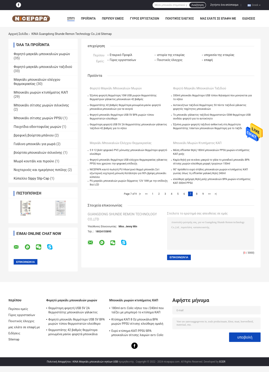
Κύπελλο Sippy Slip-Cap (31, 178)
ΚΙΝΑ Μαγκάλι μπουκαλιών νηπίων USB (95, 361)
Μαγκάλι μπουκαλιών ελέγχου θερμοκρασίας (121, 143)
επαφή (208, 60)
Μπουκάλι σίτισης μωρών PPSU (38, 118)
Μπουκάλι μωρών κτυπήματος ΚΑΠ (41, 92)
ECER (222, 361)
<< (146, 193)
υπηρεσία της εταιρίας (219, 55)
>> (209, 193)
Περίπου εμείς (113, 18)
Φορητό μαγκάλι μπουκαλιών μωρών (42, 54)
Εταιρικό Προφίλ (121, 55)
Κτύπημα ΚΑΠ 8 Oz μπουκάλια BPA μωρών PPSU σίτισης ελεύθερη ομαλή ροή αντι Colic (137, 322)
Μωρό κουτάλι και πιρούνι (34, 161)
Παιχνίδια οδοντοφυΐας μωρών (37, 127)
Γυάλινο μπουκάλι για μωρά (34, 144)
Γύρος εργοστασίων (144, 18)
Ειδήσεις (248, 18)
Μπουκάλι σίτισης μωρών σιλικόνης (41, 105)
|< (140, 193)
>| (216, 193)
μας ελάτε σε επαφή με (218, 18)
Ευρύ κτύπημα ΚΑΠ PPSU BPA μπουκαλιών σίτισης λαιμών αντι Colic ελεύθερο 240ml (137, 333)
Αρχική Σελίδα (18, 34)
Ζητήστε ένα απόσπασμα (224, 4)
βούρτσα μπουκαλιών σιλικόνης (38, 153)
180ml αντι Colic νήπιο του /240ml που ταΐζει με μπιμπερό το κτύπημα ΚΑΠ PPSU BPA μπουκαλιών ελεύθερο (137, 310)
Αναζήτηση (197, 5)
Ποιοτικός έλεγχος (179, 18)
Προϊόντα (88, 18)
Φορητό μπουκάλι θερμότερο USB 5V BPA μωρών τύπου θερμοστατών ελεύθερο (76, 321)
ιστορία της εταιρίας (171, 55)
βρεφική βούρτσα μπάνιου (34, 135)
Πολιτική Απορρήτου (59, 361)
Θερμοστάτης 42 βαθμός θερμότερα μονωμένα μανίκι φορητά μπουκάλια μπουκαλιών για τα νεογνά (73, 332)
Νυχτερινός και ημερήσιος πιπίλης (40, 170)
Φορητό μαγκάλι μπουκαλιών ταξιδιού (43, 67)
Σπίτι (71, 18)
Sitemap (13, 339)
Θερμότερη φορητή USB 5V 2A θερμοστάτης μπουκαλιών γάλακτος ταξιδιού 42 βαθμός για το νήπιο (73, 310)
